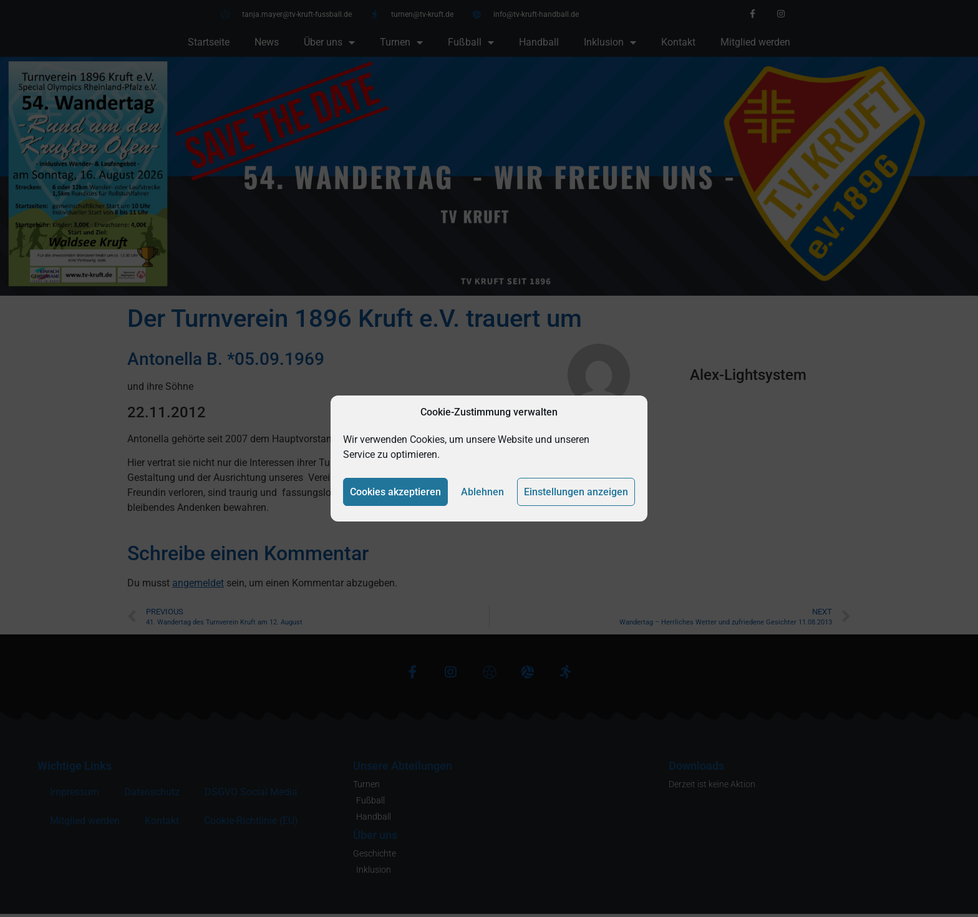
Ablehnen (482, 492)
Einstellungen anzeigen (576, 492)
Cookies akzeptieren (395, 492)
